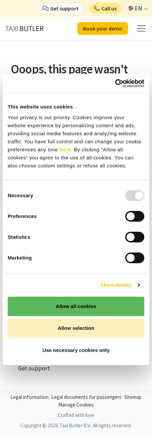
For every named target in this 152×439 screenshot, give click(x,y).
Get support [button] (64, 8)
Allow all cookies (76, 306)
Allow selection (76, 328)
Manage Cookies (76, 404)
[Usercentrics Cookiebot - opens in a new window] (115, 83)
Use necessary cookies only (76, 350)
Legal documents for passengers (86, 396)
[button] (105, 8)
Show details (116, 285)
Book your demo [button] (102, 28)
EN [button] (135, 8)
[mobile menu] (141, 28)
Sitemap (133, 396)
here (65, 149)
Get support (34, 368)
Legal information (29, 396)
